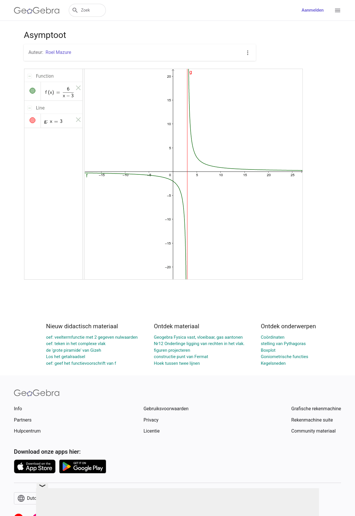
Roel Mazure (58, 52)
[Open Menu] (337, 10)
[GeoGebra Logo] (36, 10)
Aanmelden (313, 10)
